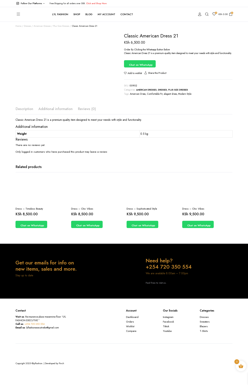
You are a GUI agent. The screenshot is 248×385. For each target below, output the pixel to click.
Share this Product (155, 73)
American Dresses (146, 89)
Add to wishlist (135, 73)
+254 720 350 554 (34, 324)
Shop (76, 14)
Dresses (162, 89)
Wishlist (130, 326)
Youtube (167, 331)
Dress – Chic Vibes (82, 209)
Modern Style (184, 94)
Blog (89, 14)
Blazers (204, 326)
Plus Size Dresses (178, 89)
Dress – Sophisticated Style (142, 209)
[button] (30, 3)
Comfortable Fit (154, 94)
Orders (130, 322)
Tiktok (166, 326)
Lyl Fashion (60, 14)
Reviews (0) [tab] (87, 108)
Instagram (168, 317)
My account (106, 14)
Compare (131, 331)
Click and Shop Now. (96, 3)
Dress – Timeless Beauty (29, 209)
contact (126, 14)
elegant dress (170, 94)
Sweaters (205, 322)
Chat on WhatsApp (140, 65)
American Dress (138, 94)
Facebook (168, 322)
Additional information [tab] (55, 108)
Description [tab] (24, 108)
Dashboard (132, 317)
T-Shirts (204, 331)
